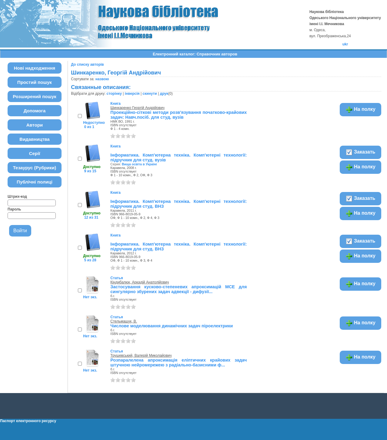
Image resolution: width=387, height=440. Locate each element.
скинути (149, 93)
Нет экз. (90, 297)
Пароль (14, 209)
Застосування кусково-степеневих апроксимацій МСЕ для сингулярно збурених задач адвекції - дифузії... (178, 289)
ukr (345, 44)
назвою (102, 79)
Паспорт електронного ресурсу (28, 421)
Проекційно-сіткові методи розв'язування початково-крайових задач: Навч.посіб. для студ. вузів (178, 115)
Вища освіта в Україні (139, 164)
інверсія (132, 93)
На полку (360, 109)
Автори (34, 124)
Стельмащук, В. (123, 321)
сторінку (114, 93)
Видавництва (34, 139)
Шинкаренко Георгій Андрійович (137, 108)
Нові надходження (34, 68)
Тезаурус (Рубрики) (34, 167)
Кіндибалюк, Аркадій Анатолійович (139, 282)
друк (164, 93)
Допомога (35, 110)
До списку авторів (87, 64)
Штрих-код (17, 196)
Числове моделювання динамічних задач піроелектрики (171, 325)
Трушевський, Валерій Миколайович (141, 355)
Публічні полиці (34, 181)
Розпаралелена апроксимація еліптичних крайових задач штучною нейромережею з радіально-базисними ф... (178, 362)
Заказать (360, 152)
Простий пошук (34, 82)
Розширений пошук (34, 96)
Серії (34, 153)
